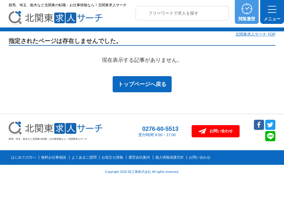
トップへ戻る (266, 161)
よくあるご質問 (84, 157)
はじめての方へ (23, 157)
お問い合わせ (199, 157)
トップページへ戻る (142, 84)
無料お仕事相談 (53, 157)
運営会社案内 (139, 157)
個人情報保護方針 (169, 157)
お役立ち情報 (112, 157)
